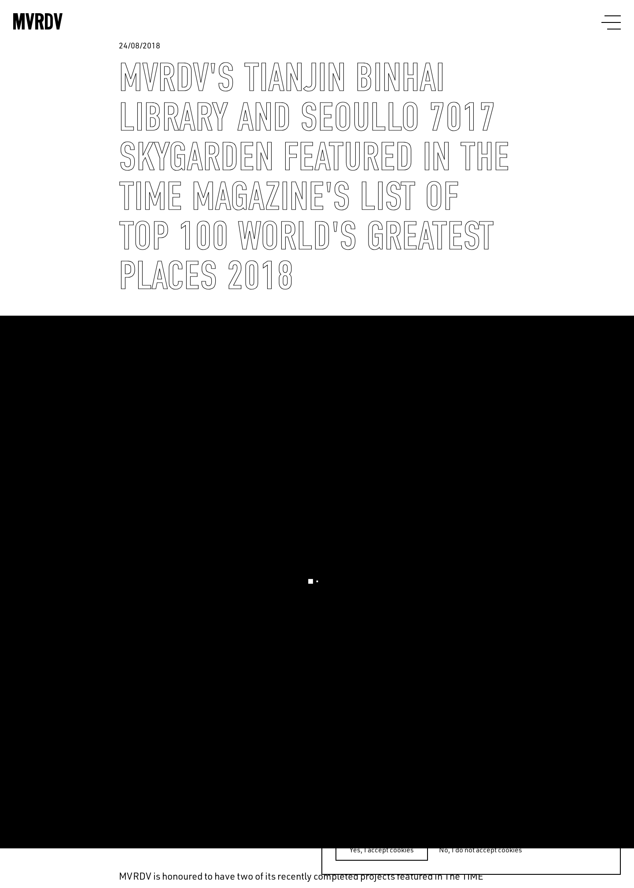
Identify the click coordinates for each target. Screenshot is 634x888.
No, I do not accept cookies (480, 849)
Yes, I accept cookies (382, 849)
